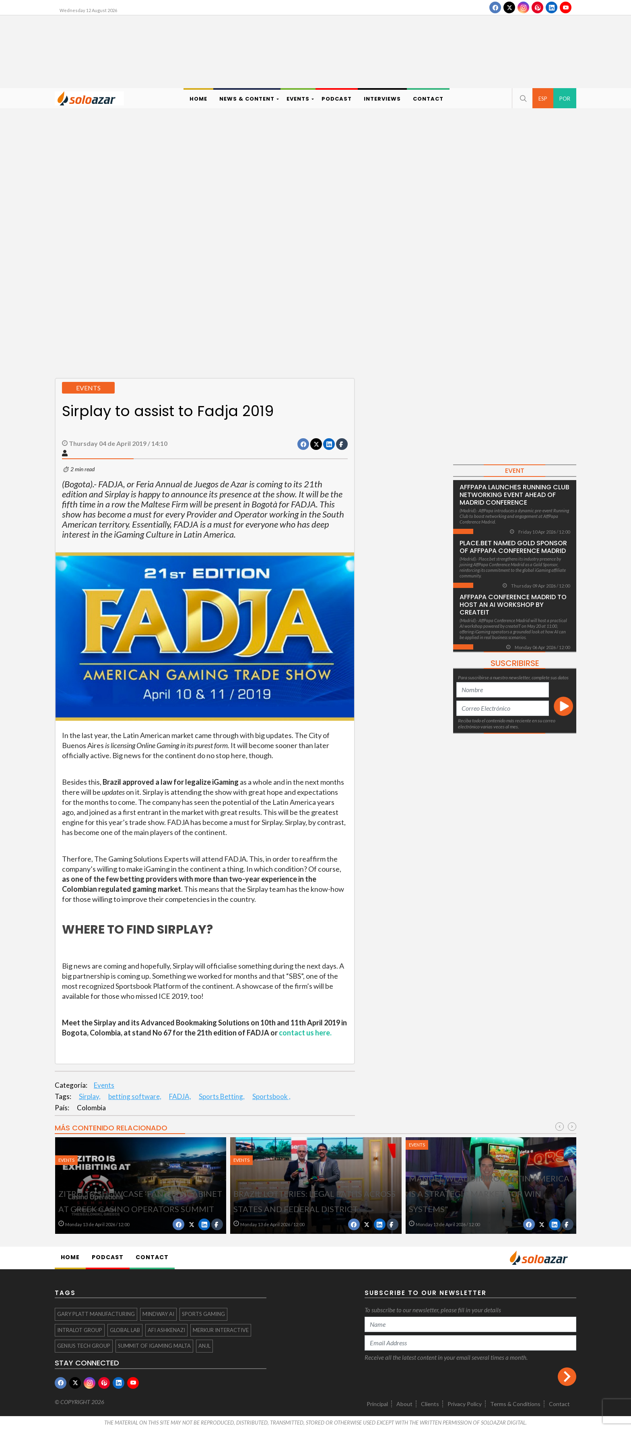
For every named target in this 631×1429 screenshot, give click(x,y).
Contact (559, 1403)
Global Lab (125, 1330)
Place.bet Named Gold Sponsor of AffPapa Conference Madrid (513, 546)
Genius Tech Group (83, 1345)
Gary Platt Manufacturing (96, 1314)
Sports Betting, (222, 1096)
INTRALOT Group (79, 1330)
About (404, 1403)
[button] (522, 98)
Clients (430, 1403)
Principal (377, 1403)
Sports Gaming (203, 1314)
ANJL (204, 1345)
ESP (542, 98)
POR (564, 98)
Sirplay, (90, 1096)
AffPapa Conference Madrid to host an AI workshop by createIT (513, 604)
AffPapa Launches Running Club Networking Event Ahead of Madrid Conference (514, 495)
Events (104, 1085)
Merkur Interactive (221, 1330)
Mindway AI (158, 1314)
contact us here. (305, 1032)
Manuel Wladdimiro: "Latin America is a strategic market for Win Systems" (489, 1193)
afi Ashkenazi (166, 1330)
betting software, (134, 1096)
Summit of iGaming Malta (154, 1345)
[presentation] (559, 1126)
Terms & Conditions (515, 1403)
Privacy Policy (464, 1403)
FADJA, (180, 1096)
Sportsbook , (271, 1096)
